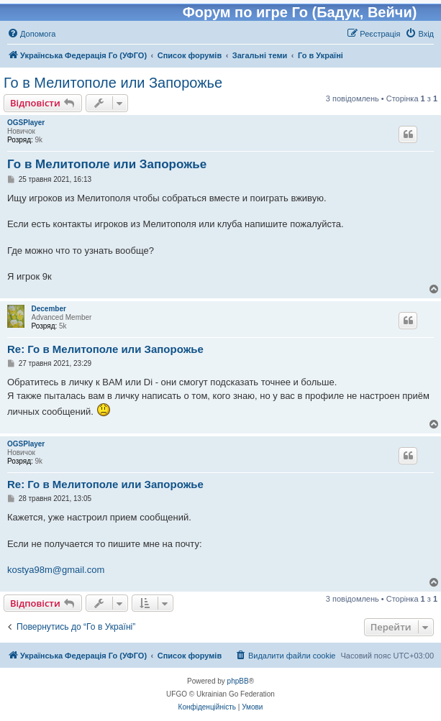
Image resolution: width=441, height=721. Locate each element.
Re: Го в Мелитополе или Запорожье (105, 349)
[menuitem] (31, 33)
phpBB (238, 681)
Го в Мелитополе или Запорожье (113, 83)
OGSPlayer (26, 123)
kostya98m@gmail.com (55, 569)
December (49, 309)
